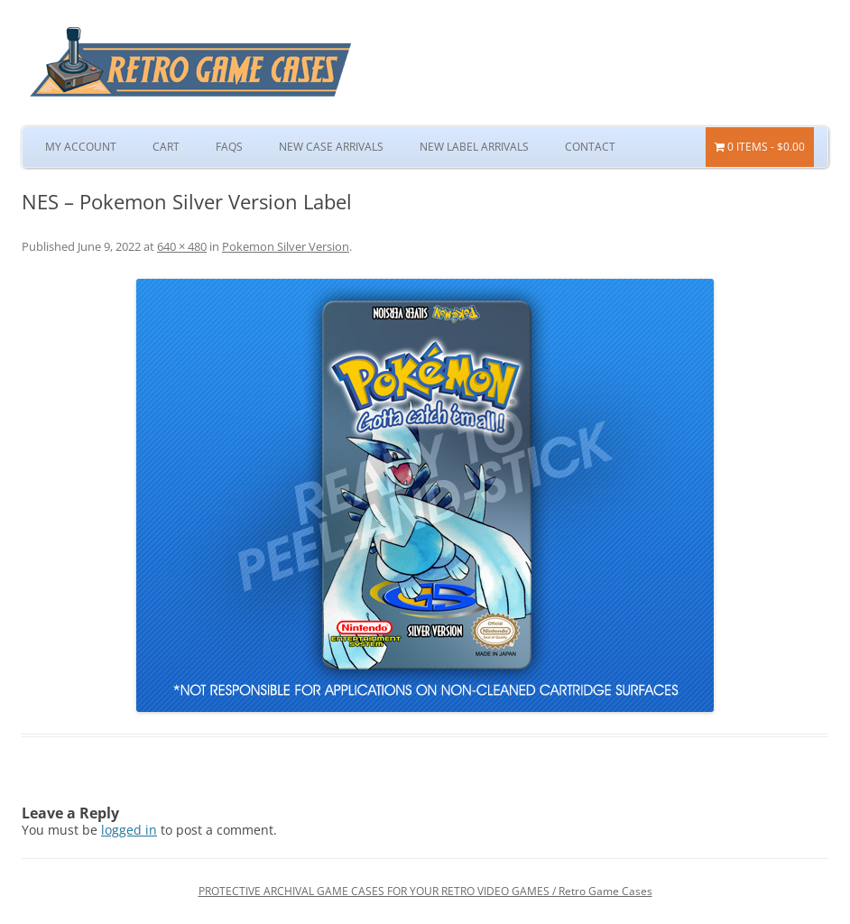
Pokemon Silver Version (285, 246)
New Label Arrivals (474, 146)
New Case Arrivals (331, 146)
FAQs (229, 146)
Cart (166, 146)
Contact (590, 146)
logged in (129, 829)
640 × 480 (182, 246)
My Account (80, 146)
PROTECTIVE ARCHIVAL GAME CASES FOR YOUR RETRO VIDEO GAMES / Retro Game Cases (425, 891)
